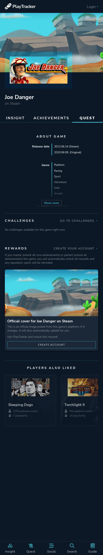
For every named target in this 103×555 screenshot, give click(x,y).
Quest (31, 548)
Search (72, 548)
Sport (57, 177)
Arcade (58, 194)
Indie (57, 189)
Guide (93, 548)
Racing (58, 171)
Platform (59, 165)
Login (92, 6)
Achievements (51, 118)
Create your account (76, 248)
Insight (10, 548)
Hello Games (62, 207)
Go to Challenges (79, 221)
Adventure (60, 183)
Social (51, 548)
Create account (51, 344)
